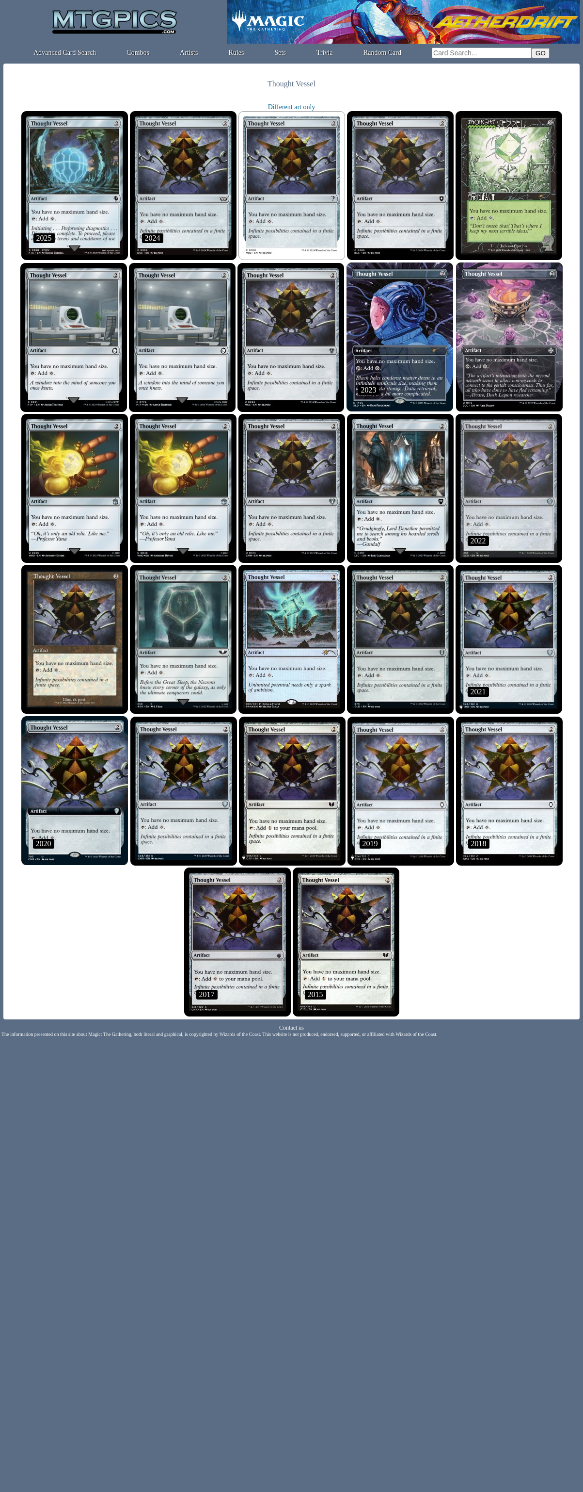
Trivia (324, 52)
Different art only (291, 107)
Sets (280, 52)
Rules (236, 52)
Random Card (382, 52)
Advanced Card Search (64, 52)
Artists (189, 52)
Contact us (291, 1027)
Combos (137, 52)
